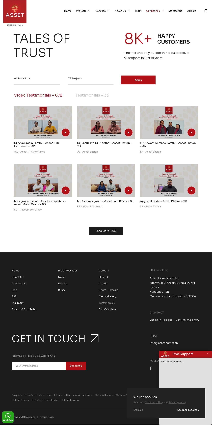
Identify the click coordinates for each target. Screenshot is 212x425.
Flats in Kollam (104, 395)
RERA (138, 11)
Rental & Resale (108, 290)
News (61, 277)
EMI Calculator (108, 309)
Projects (81, 11)
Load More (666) (106, 231)
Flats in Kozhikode (46, 400)
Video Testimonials (39, 95)
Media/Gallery (107, 296)
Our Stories (153, 11)
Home (68, 11)
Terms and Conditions (23, 417)
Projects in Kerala (22, 395)
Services (101, 11)
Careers (191, 11)
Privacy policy (177, 402)
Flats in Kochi (44, 395)
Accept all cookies (188, 409)
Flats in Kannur (70, 400)
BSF (14, 296)
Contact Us (175, 11)
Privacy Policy (47, 417)
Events (62, 283)
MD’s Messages (68, 270)
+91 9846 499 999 (161, 320)
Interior (103, 283)
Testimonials (94, 95)
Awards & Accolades (24, 309)
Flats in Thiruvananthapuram (74, 395)
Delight (103, 277)
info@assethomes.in (164, 343)
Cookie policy (154, 402)
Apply (138, 79)
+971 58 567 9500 (187, 320)
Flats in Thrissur (21, 400)
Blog (14, 290)
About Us (120, 11)
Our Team (18, 303)
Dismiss (138, 409)
